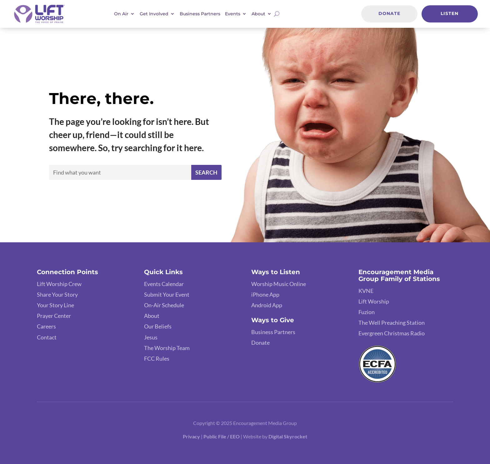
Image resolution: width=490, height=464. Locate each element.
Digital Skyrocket (287, 436)
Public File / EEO (221, 436)
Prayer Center (54, 315)
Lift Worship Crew (59, 283)
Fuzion (366, 312)
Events (232, 14)
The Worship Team (167, 347)
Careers (46, 326)
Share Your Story (57, 294)
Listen (449, 13)
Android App (266, 305)
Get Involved (154, 14)
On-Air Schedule (164, 305)
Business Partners (200, 14)
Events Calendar (164, 283)
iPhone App (265, 294)
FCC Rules (156, 358)
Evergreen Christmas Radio (391, 333)
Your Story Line (55, 305)
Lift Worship (373, 301)
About (258, 14)
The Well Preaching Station (391, 322)
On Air (121, 14)
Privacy (191, 436)
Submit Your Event (166, 294)
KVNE (365, 290)
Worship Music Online (278, 283)
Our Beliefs (158, 326)
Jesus (151, 337)
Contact (47, 337)
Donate (389, 13)
